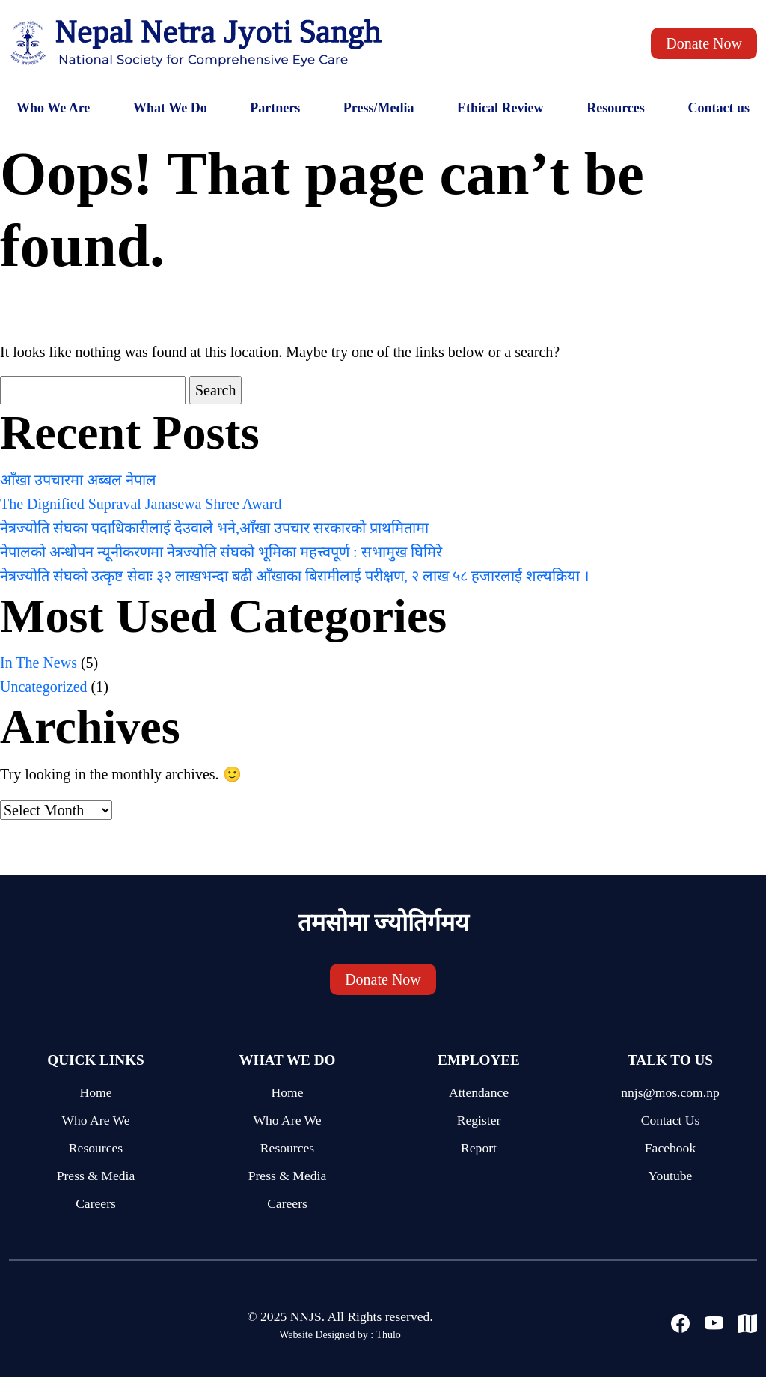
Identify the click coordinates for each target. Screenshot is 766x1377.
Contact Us (670, 1120)
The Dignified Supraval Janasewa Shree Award (140, 504)
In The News (38, 662)
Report (479, 1147)
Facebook (670, 1147)
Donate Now (704, 43)
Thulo (388, 1334)
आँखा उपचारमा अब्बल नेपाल (78, 480)
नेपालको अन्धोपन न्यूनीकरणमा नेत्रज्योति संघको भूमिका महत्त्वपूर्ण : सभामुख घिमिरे (221, 552)
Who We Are (53, 107)
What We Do (170, 107)
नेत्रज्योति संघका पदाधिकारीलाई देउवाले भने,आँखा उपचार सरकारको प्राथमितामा (214, 528)
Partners (275, 107)
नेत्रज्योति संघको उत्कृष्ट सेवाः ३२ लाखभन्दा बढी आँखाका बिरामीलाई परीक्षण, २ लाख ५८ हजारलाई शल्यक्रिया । (294, 576)
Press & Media (96, 1175)
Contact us (718, 107)
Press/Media (378, 107)
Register (479, 1120)
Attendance (479, 1092)
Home (96, 1092)
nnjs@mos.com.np (670, 1092)
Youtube (671, 1175)
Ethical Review (500, 107)
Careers (96, 1203)
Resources (615, 107)
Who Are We (95, 1120)
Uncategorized (44, 686)
